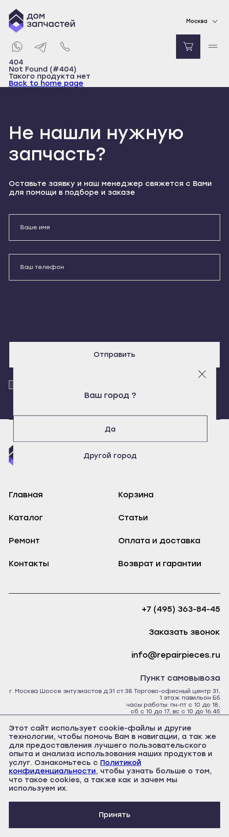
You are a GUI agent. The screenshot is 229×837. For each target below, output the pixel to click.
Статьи (133, 518)
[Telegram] (41, 46)
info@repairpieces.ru (175, 655)
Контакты (29, 563)
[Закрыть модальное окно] (202, 373)
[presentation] (76, 311)
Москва (203, 21)
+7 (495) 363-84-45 (181, 609)
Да (114, 428)
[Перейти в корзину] (188, 46)
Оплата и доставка (159, 540)
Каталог (26, 518)
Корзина (136, 495)
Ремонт (24, 540)
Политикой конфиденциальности (75, 767)
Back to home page (46, 83)
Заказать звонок (184, 632)
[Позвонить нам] (65, 46)
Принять (115, 814)
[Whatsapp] (16, 46)
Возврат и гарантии (159, 563)
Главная (26, 495)
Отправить (114, 354)
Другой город (114, 455)
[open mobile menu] (212, 46)
